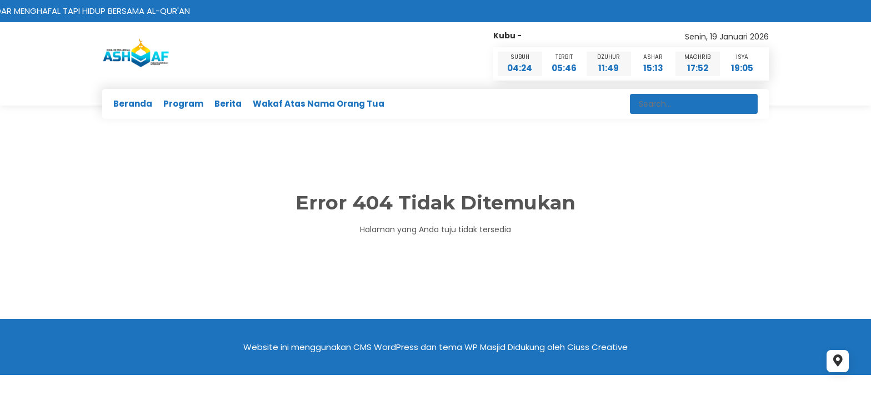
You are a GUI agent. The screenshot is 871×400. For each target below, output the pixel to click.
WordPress (396, 347)
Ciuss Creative (597, 347)
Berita (228, 103)
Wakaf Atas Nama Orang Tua (318, 103)
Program (183, 103)
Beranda (132, 103)
